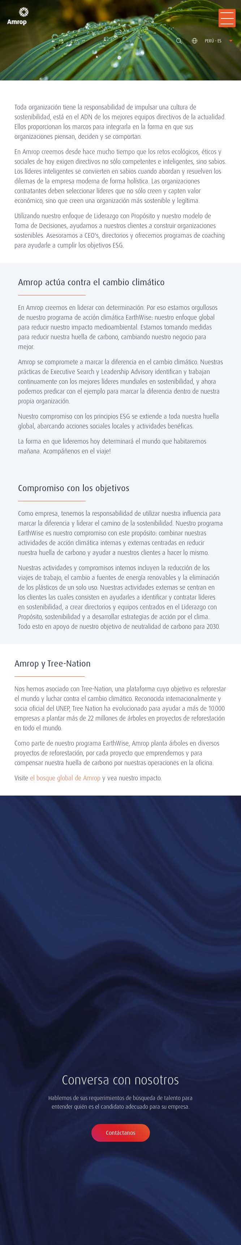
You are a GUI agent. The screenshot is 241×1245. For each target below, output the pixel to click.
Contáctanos (120, 1133)
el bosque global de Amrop (65, 778)
